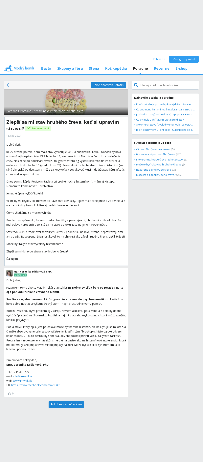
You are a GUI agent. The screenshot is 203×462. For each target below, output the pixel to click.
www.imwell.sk (22, 381)
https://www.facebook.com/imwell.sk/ (35, 385)
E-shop (181, 68)
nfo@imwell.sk (23, 376)
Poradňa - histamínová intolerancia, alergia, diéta (51, 111)
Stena (94, 68)
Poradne (140, 68)
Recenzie (161, 68)
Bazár (46, 68)
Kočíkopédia (116, 68)
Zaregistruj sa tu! (184, 59)
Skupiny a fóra (70, 68)
